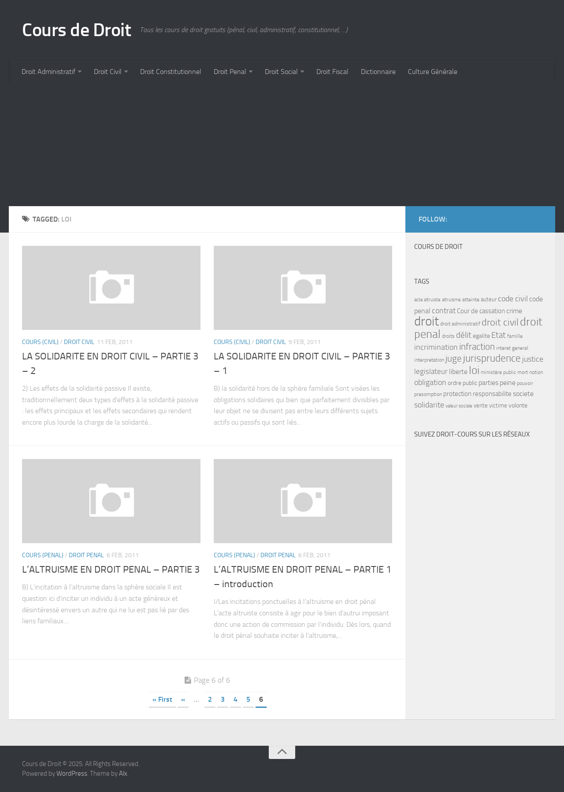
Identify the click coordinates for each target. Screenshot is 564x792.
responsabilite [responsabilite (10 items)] (492, 394)
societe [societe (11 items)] (523, 394)
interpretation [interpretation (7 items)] (429, 360)
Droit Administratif (48, 71)
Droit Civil (108, 71)
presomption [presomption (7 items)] (428, 394)
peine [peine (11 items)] (508, 383)
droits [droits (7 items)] (448, 336)
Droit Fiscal (332, 71)
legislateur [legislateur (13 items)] (431, 371)
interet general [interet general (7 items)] (512, 348)
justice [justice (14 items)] (532, 359)
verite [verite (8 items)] (481, 405)
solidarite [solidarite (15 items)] (429, 405)
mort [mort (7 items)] (522, 372)
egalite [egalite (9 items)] (481, 336)
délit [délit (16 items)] (463, 335)
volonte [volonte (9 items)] (517, 405)
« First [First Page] (162, 699)
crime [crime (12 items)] (514, 311)
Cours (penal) (42, 555)
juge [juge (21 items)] (453, 358)
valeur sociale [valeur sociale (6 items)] (458, 406)
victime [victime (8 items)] (498, 405)
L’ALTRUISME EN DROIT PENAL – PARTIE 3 (111, 569)
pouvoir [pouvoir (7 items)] (525, 383)
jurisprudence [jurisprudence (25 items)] (492, 358)
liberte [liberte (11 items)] (458, 372)
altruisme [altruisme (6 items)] (451, 300)
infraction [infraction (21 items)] (477, 346)
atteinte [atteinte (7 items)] (470, 299)
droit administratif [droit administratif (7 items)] (460, 324)
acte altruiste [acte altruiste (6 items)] (427, 300)
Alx (123, 773)
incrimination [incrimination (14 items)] (436, 347)
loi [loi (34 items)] (474, 370)
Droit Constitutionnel (170, 71)
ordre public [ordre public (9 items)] (462, 383)
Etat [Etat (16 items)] (498, 335)
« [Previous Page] (183, 699)
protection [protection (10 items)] (457, 394)
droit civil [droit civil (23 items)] (500, 322)
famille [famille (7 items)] (515, 336)
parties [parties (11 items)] (488, 383)
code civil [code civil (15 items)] (513, 298)
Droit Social (281, 71)
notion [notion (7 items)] (536, 372)
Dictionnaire (378, 71)
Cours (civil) (40, 342)
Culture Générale (432, 71)
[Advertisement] (273, 144)
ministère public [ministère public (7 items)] (498, 372)
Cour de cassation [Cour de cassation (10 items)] (481, 311)
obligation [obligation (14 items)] (430, 382)
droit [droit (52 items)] (426, 321)
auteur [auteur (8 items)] (489, 299)
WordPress (71, 773)
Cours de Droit (76, 30)
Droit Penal (230, 71)
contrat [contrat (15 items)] (444, 310)
